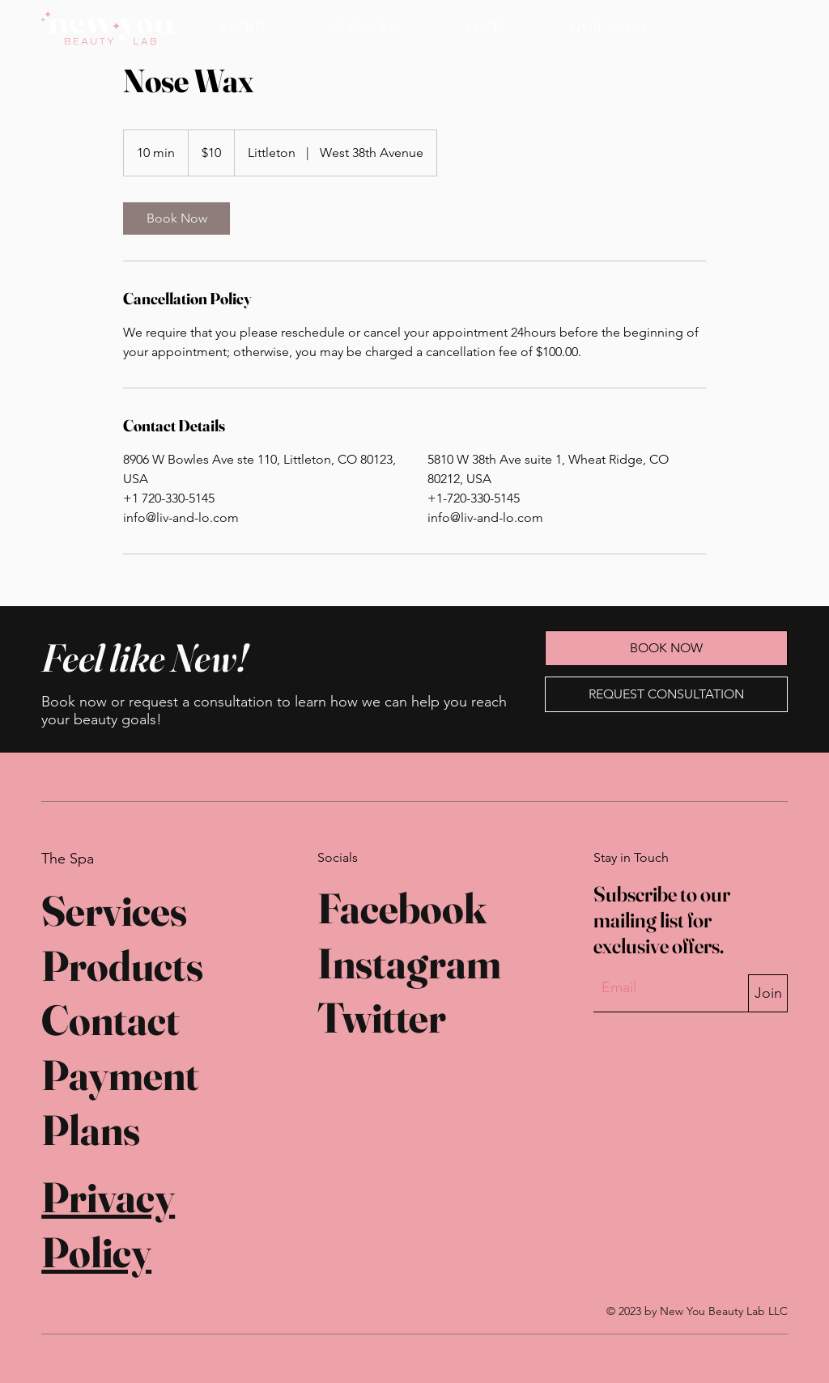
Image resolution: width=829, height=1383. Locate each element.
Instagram (409, 963)
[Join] (768, 993)
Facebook (402, 908)
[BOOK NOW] (734, 28)
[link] (176, 218)
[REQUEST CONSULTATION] (666, 694)
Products (122, 965)
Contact (110, 1020)
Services (114, 910)
